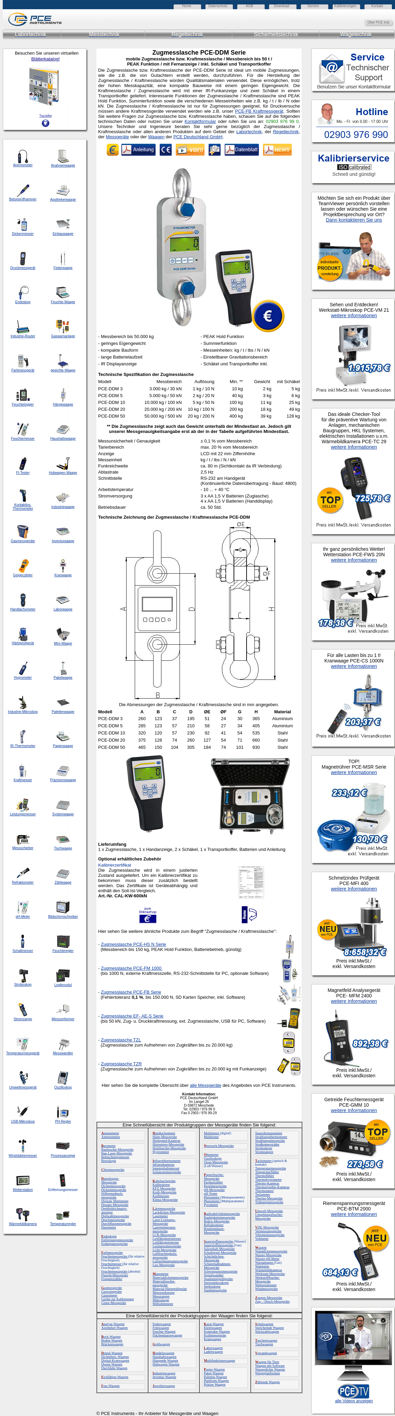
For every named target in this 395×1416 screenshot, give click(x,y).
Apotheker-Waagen (114, 1328)
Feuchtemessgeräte (114, 1256)
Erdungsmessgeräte (114, 1244)
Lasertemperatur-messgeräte (164, 1229)
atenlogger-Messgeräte (110, 1180)
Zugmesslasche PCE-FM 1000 (131, 968)
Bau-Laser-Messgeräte (116, 1153)
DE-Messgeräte (267, 1227)
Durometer (108, 1227)
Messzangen (161, 1296)
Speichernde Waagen (269, 1328)
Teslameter (262, 1194)
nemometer (110, 1133)
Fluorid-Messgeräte (114, 1275)
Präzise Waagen (214, 1384)
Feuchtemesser (111, 1264)
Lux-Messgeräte (164, 1265)
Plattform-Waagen (216, 1381)
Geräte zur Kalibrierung (117, 1299)
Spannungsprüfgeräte (218, 1279)
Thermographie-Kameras (272, 1187)
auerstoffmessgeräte (219, 1241)
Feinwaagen (161, 1328)
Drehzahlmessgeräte (115, 1216)
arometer (108, 1146)
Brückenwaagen (112, 1344)
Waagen (156, 136)
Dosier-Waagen (111, 1364)
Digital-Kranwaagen (115, 1360)
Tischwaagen (264, 1344)
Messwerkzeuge (163, 1292)
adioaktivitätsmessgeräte (222, 1214)
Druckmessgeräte (113, 1220)
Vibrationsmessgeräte (270, 1235)
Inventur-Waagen (164, 1377)
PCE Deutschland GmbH (198, 136)
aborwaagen (213, 1348)
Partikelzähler (213, 1182)
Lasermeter (160, 1216)
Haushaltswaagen (164, 1357)
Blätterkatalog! (45, 58)
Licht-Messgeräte (164, 1250)
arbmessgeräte (112, 1252)
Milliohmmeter (163, 1304)
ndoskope (109, 1236)
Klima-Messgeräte (165, 1200)
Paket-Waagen (214, 1373)
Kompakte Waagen (217, 1331)
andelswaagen (163, 1353)
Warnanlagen (264, 1262)
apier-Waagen (214, 1369)
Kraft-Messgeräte (164, 1192)
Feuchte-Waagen (164, 1331)
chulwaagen (264, 1324)
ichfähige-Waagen (114, 1377)
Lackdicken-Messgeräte (169, 1212)
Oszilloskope (213, 1158)
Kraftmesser (161, 1196)
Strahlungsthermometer (271, 1137)
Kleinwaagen (213, 1328)
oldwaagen (161, 1344)
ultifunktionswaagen (219, 1360)
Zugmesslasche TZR (121, 1063)
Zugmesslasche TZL (121, 1039)
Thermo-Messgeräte (269, 1198)
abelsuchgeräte (164, 1181)
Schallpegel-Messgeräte (220, 1252)
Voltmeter (261, 1238)
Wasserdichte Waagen (270, 1369)
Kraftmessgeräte (215, 1335)
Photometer (212, 1197)
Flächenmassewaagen (167, 1335)
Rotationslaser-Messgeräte (214, 1230)
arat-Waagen (214, 1324)
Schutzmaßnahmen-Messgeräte (217, 1266)
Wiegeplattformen (267, 1373)
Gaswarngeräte (111, 1291)
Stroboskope (263, 1148)
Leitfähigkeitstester (166, 1242)
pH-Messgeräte (214, 1190)
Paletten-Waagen (215, 1377)
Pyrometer (211, 1205)
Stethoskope (212, 1286)
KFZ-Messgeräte (164, 1188)
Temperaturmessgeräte (270, 1168)
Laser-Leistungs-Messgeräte (164, 1221)
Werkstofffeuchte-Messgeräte (267, 1279)
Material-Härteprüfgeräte (170, 1289)
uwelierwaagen (164, 1386)
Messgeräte (117, 136)
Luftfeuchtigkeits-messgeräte (165, 1255)
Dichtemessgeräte (113, 1186)
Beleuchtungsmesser (115, 1157)
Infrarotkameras (163, 1164)
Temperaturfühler (267, 1172)
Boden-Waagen (111, 1340)
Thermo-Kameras (267, 1183)
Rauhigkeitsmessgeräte (219, 1217)
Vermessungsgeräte (268, 1231)
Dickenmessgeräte (113, 1190)
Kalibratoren (161, 1185)
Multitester (211, 1137)
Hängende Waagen (165, 1360)
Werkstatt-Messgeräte (270, 1274)
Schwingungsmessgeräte (220, 1271)
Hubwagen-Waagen (166, 1364)
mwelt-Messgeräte (269, 1211)
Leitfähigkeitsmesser (167, 1238)
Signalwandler (214, 1275)
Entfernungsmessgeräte (117, 1240)
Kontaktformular (200, 121)
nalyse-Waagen (112, 1324)
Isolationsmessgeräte (167, 1172)
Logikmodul (63, 985)
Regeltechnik (286, 131)
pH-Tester (211, 1193)
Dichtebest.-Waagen (115, 1357)
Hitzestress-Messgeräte (168, 1144)
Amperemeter (110, 1137)
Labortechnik (249, 131)
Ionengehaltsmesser (166, 1168)
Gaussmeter (109, 1295)
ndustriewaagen (164, 1373)
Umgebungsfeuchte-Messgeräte (269, 1216)
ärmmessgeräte (164, 1208)
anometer (161, 1274)
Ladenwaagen (213, 1352)
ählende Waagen (267, 1382)
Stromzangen (264, 1152)
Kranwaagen (212, 1339)
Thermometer (264, 1191)
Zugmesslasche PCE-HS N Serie (133, 944)
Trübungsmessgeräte (269, 1202)
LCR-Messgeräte (164, 1235)
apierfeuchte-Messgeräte (214, 1176)
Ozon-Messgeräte (216, 1162)
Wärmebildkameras (268, 1270)
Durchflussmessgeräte (116, 1223)
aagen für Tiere (267, 1362)
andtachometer (164, 1133)
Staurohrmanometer (268, 1133)
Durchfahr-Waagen (114, 1368)
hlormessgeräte (112, 1170)
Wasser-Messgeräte (268, 1255)
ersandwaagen (266, 1353)
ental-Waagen (111, 1353)
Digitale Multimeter (115, 1201)
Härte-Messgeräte (165, 1137)
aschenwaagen (266, 1340)
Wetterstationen (266, 1285)
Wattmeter (262, 1266)
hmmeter (211, 1154)
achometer (264, 1161)
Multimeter (212, 1133)
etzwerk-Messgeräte (219, 1146)
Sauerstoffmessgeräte (219, 1245)
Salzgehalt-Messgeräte (219, 1249)
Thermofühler (264, 1176)
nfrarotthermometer (167, 1161)
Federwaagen (162, 1324)
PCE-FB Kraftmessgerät (259, 111)
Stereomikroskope (216, 1283)
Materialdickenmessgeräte (170, 1277)
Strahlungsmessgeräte (270, 1140)
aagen (260, 1247)
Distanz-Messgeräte (114, 1205)
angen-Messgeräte (268, 1298)
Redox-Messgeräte (216, 1221)
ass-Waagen (110, 1386)
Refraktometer (214, 1225)
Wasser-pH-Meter (267, 1259)
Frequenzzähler (111, 1279)
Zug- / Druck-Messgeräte (272, 1301)
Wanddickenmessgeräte (271, 1251)
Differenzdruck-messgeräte (112, 1195)
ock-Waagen (110, 1336)
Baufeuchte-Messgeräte (117, 1149)
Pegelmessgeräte (215, 1186)
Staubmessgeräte (215, 1290)
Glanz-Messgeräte (113, 1303)
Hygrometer (161, 1152)
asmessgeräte (111, 1288)
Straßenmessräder (267, 1144)
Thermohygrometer (268, 1179)
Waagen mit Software (270, 1366)
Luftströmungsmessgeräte (170, 1261)
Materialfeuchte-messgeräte (164, 1283)
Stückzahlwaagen (267, 1331)
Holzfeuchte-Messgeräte (169, 1148)
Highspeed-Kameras (167, 1140)
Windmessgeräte (266, 1289)
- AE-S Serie (132, 1016)
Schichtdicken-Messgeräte (214, 1258)
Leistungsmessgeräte (167, 1246)
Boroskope (108, 1161)
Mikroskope (161, 1300)
